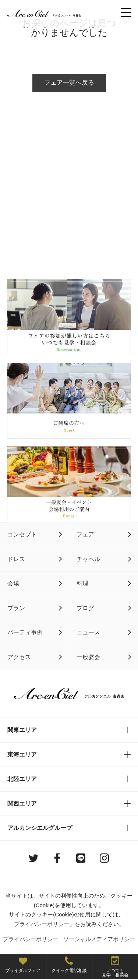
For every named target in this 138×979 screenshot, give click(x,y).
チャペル (88, 559)
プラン (16, 608)
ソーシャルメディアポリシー (99, 939)
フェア (85, 534)
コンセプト (22, 534)
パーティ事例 (25, 632)
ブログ (85, 608)
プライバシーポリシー (41, 924)
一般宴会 (88, 657)
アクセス (19, 657)
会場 (13, 583)
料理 (82, 583)
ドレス (16, 559)
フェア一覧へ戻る (69, 82)
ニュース (88, 632)
